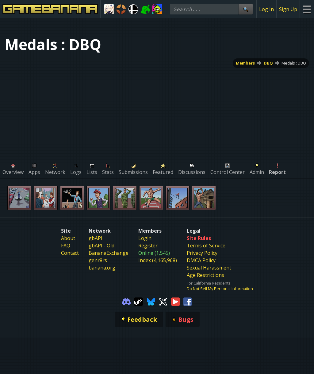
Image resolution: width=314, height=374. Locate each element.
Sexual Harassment (209, 267)
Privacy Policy (202, 253)
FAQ (65, 245)
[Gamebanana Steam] (139, 301)
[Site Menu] (307, 9)
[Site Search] (246, 9)
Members (245, 63)
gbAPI (95, 238)
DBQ (268, 63)
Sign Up (288, 9)
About (68, 238)
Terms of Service (206, 245)
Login (144, 238)
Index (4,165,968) (157, 260)
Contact (70, 253)
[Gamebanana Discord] (126, 301)
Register (148, 245)
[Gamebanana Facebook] (188, 301)
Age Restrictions (205, 275)
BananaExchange (108, 253)
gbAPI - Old (101, 245)
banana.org (102, 267)
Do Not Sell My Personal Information (220, 288)
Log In (266, 9)
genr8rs (98, 260)
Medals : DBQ (293, 63)
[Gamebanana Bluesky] (151, 301)
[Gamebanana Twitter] (163, 301)
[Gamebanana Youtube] (175, 301)
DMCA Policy (201, 260)
